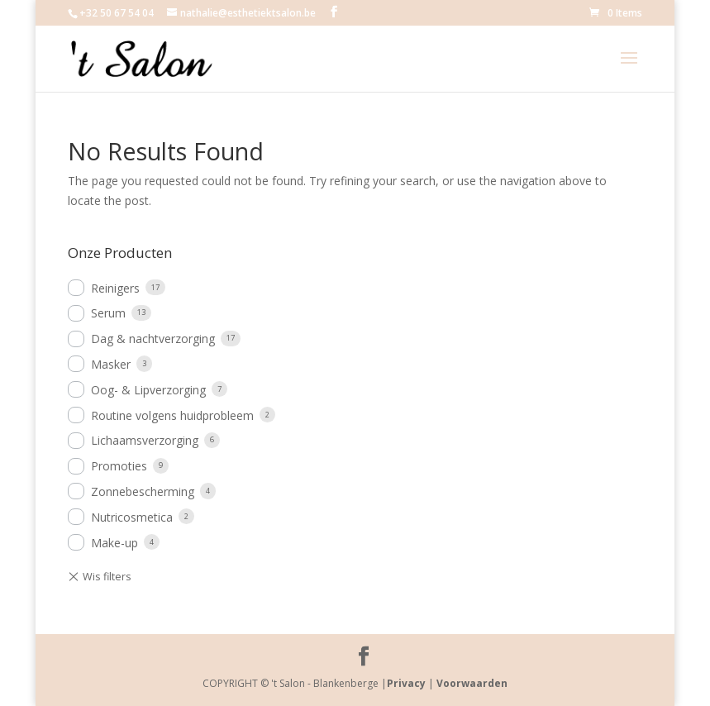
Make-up (114, 543)
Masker (111, 364)
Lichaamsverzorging (144, 440)
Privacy (406, 683)
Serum (108, 313)
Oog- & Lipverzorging (148, 390)
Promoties (119, 466)
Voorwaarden (471, 683)
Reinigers (115, 288)
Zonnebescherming (142, 491)
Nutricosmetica (132, 517)
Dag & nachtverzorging (153, 338)
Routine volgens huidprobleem (172, 415)
